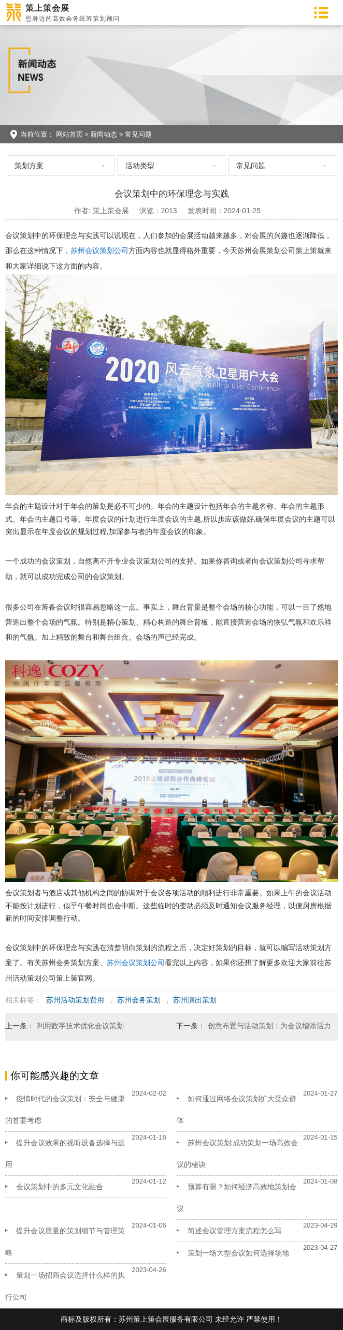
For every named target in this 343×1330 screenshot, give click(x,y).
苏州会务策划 (139, 1000)
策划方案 (29, 165)
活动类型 (139, 165)
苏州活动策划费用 (75, 1000)
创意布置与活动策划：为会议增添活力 (269, 1026)
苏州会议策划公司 (99, 250)
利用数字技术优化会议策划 (80, 1026)
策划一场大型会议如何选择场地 (238, 1253)
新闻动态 (103, 134)
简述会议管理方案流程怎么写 (235, 1230)
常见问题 (138, 134)
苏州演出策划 (195, 1000)
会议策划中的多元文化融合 (59, 1187)
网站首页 (69, 134)
